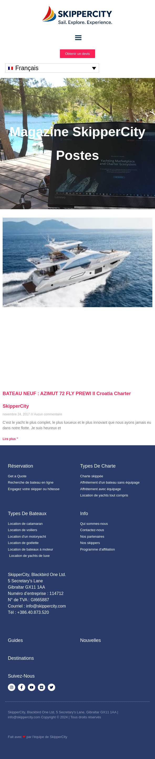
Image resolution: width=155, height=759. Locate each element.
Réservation (20, 466)
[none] (52, 68)
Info (84, 513)
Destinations (21, 658)
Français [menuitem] (26, 68)
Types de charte (98, 466)
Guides (15, 640)
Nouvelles (90, 640)
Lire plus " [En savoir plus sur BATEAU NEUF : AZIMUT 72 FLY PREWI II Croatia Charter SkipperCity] (10, 439)
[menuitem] (52, 68)
